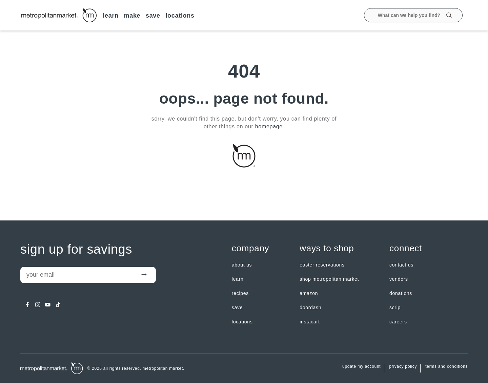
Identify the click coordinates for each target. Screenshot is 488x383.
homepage (269, 126)
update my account (361, 366)
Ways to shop (327, 248)
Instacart (310, 321)
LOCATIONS (179, 15)
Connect (405, 248)
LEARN (111, 15)
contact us (401, 265)
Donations (400, 293)
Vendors (398, 279)
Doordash (310, 307)
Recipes (240, 293)
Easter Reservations (322, 265)
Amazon (309, 293)
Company (250, 248)
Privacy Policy (403, 366)
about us (242, 265)
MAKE (132, 15)
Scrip (395, 307)
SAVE (153, 15)
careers (398, 321)
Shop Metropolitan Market (329, 279)
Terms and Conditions (446, 366)
